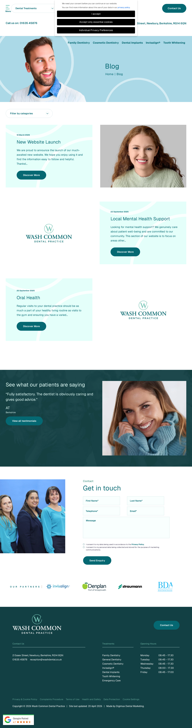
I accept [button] (96, 13)
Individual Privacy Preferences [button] (96, 30)
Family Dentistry (79, 42)
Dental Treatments (35, 8)
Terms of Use (72, 699)
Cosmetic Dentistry (106, 42)
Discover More (31, 175)
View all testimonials (24, 420)
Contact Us (174, 8)
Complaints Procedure (51, 699)
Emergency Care (111, 680)
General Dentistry (111, 659)
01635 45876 (28, 23)
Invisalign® (153, 42)
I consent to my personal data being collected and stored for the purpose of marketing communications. (122, 548)
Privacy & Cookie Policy (24, 699)
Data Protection (112, 699)
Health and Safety (91, 699)
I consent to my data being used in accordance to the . (115, 544)
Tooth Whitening (174, 42)
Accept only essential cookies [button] (96, 22)
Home (109, 74)
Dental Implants (132, 42)
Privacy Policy (138, 544)
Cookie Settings (131, 699)
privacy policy (124, 7)
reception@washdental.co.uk (46, 659)
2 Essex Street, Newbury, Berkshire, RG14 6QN (156, 23)
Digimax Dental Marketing (130, 706)
